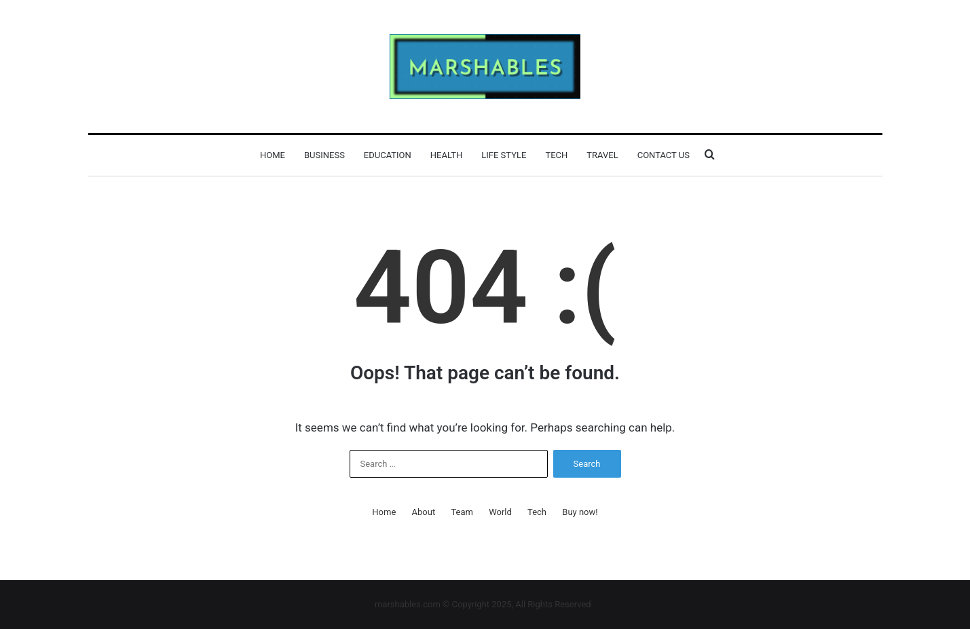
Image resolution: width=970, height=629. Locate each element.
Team (462, 512)
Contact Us (663, 155)
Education (387, 155)
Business (324, 155)
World (500, 512)
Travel (602, 155)
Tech (556, 155)
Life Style (503, 155)
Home (272, 155)
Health (446, 155)
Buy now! (579, 512)
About (424, 512)
